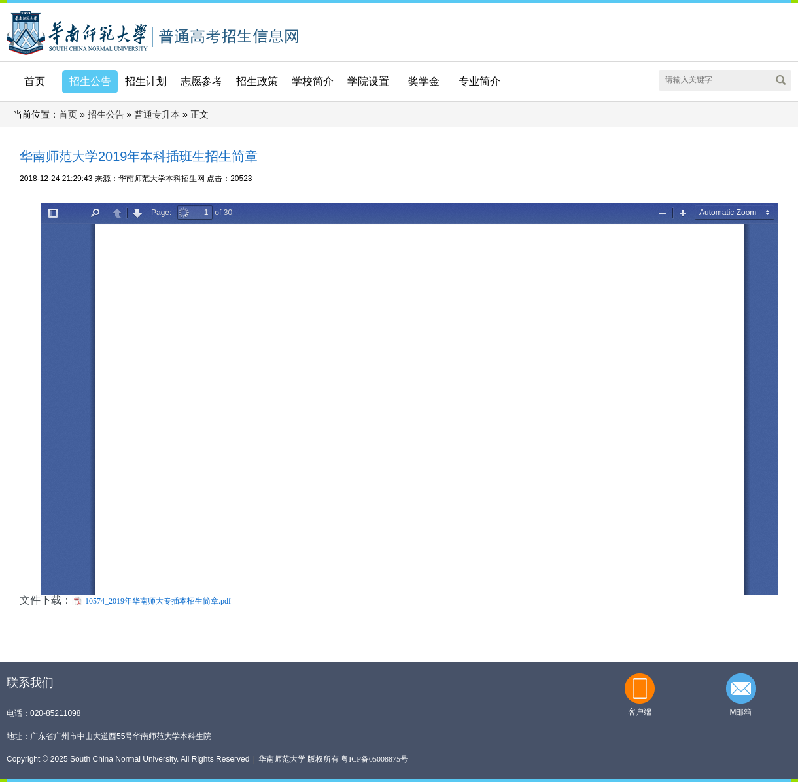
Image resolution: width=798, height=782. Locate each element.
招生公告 (106, 115)
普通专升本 (157, 115)
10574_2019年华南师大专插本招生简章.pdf (158, 600)
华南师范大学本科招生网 (77, 32)
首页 (34, 81)
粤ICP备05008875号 (374, 759)
